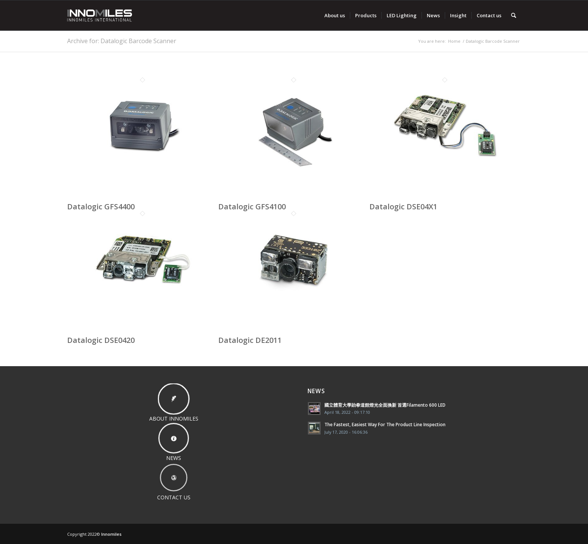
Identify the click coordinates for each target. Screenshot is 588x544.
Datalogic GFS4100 (252, 206)
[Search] (513, 15)
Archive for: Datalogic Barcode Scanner (121, 41)
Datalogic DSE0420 (101, 340)
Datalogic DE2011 (250, 340)
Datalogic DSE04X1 (403, 206)
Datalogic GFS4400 (101, 206)
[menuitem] (335, 15)
